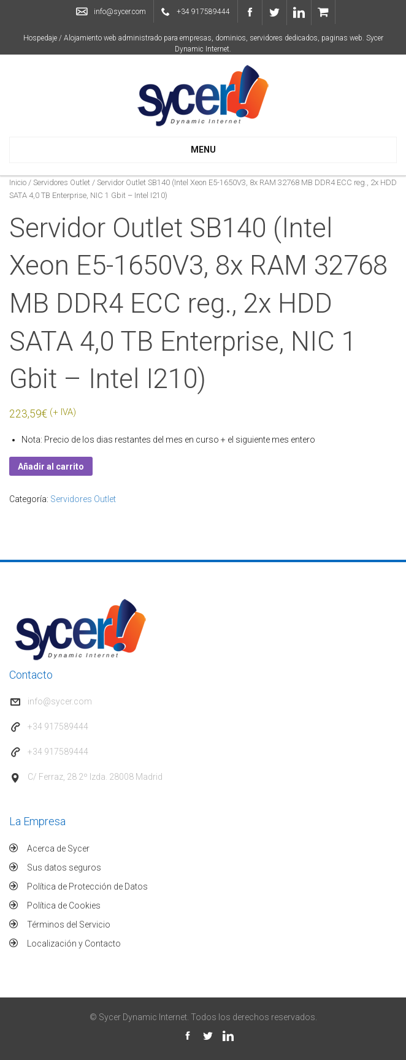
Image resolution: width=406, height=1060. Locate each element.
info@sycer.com (120, 11)
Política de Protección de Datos (87, 886)
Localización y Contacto (74, 943)
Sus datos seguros (64, 867)
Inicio (17, 182)
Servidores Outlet (61, 182)
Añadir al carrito (51, 466)
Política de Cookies (64, 905)
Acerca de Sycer (58, 848)
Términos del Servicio (68, 924)
